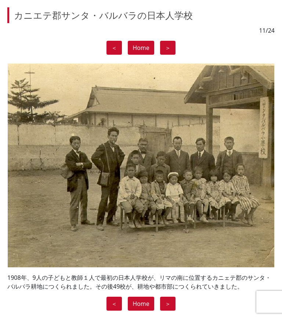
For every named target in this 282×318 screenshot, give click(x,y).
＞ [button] (168, 48)
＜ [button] (114, 48)
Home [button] (141, 48)
